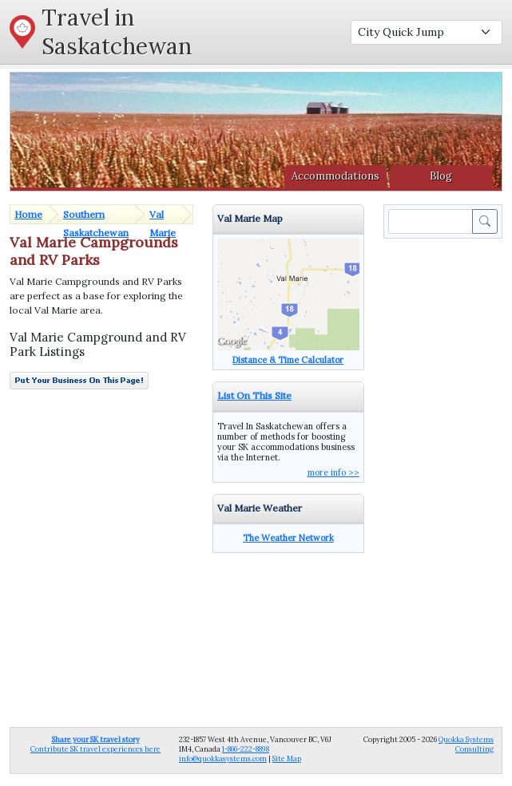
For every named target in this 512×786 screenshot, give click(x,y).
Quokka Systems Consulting (466, 744)
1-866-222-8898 (245, 749)
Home (28, 214)
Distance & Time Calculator (287, 359)
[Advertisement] (446, 481)
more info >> (333, 472)
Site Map (286, 758)
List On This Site (254, 395)
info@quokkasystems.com (223, 758)
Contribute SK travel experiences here (95, 744)
